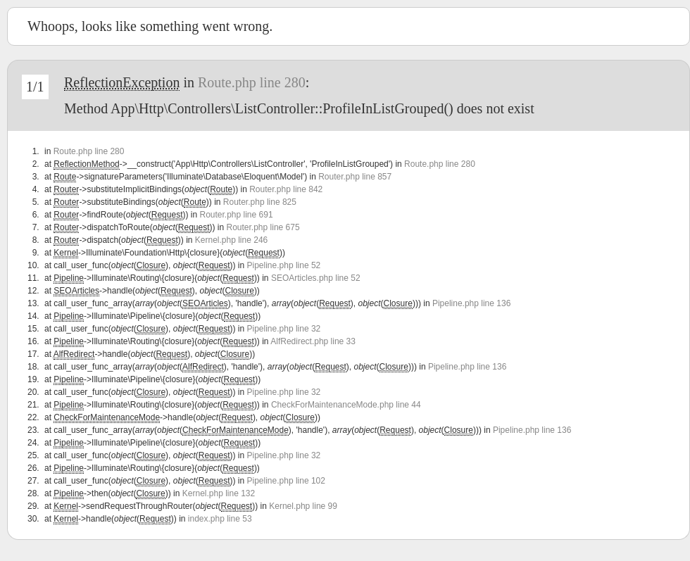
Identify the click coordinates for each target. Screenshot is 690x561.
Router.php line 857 (354, 177)
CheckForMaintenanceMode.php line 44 (346, 405)
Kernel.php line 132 (218, 493)
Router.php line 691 (235, 215)
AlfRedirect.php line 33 (313, 341)
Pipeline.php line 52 (284, 265)
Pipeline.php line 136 (471, 303)
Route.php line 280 (252, 82)
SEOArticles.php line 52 (315, 278)
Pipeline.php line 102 (286, 481)
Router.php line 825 (259, 202)
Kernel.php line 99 (303, 506)
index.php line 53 (220, 519)
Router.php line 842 (285, 189)
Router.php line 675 (263, 227)
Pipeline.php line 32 (284, 329)
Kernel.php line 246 (231, 240)
